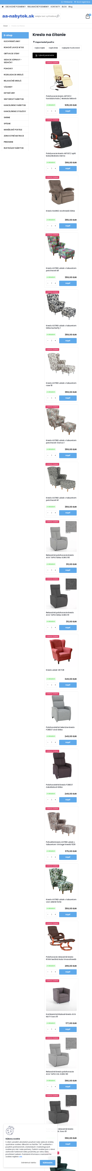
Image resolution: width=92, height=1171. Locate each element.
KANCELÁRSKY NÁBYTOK (15, 105)
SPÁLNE (7, 123)
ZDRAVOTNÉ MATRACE (14, 136)
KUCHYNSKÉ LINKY (12, 41)
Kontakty (33, 1055)
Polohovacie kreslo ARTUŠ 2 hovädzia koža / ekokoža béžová (46, 98)
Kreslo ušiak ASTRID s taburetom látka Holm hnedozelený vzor (74, 690)
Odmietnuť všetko (28, 1163)
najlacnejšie (40, 48)
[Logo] (18, 16)
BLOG (64, 6)
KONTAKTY (55, 6)
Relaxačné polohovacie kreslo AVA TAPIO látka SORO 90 (46, 336)
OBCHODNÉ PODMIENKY (15, 6)
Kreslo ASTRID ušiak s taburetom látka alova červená (46, 979)
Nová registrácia (83, 2)
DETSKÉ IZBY (9, 93)
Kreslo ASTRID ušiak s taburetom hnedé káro (74, 863)
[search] (58, 17)
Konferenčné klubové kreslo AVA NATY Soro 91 (46, 571)
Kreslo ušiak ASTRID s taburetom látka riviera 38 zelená (75, 631)
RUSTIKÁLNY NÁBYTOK (14, 148)
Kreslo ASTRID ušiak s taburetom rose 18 (74, 216)
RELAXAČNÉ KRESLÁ (12, 80)
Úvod (5, 26)
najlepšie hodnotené (71, 48)
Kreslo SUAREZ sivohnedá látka (47, 157)
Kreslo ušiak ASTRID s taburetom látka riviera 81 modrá (46, 690)
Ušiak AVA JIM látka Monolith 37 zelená (44, 863)
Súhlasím (47, 1162)
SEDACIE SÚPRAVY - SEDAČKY (13, 61)
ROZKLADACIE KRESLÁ (13, 74)
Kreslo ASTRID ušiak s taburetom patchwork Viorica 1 (45, 276)
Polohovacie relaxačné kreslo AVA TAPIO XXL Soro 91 (45, 631)
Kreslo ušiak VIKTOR (44, 393)
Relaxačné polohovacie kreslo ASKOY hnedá (46, 921)
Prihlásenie (68, 2)
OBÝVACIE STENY (11, 53)
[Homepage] (2, 6)
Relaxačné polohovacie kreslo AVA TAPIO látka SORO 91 (75, 336)
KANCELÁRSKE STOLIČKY (15, 111)
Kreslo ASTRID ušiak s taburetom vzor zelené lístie (45, 512)
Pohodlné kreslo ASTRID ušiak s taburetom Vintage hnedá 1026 (75, 453)
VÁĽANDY (8, 87)
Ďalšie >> (68, 1006)
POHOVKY (8, 68)
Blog (70, 6)
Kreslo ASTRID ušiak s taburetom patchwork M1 (74, 158)
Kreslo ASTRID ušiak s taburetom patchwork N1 (75, 276)
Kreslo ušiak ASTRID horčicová (44, 749)
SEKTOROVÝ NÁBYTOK (14, 99)
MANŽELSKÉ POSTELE (13, 129)
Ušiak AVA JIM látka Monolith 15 (73, 806)
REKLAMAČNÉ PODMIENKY (38, 6)
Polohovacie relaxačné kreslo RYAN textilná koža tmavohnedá (75, 512)
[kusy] (39, 113)
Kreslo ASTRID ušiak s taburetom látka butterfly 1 (45, 217)
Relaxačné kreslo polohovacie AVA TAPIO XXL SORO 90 (75, 571)
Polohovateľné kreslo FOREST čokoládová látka (45, 453)
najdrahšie (53, 48)
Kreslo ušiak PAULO (72, 748)
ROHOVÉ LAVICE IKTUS (14, 47)
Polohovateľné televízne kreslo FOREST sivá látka (75, 394)
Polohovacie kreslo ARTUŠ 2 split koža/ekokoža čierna (73, 98)
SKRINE (7, 117)
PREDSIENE (8, 142)
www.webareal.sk (56, 1168)
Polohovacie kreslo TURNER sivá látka (72, 921)
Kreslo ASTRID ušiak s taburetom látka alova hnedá (75, 979)
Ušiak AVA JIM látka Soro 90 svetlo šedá (46, 806)
